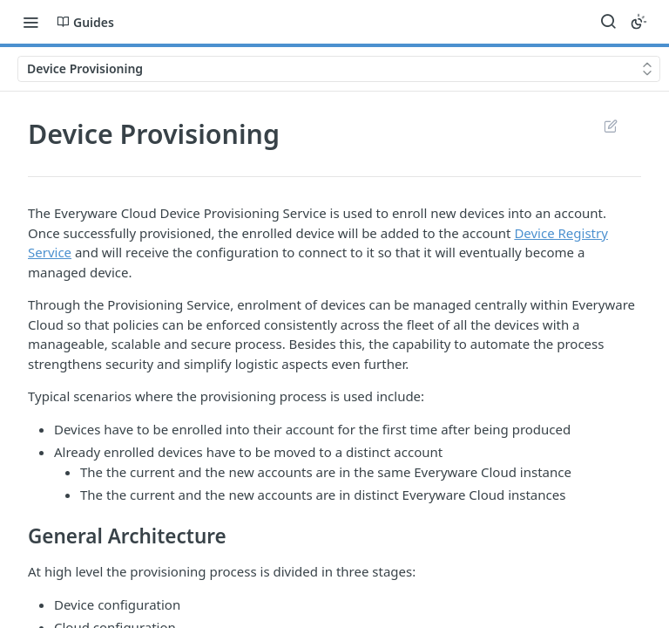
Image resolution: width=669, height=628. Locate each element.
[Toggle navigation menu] (30, 22)
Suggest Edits (610, 126)
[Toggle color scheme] (638, 22)
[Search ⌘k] (608, 22)
